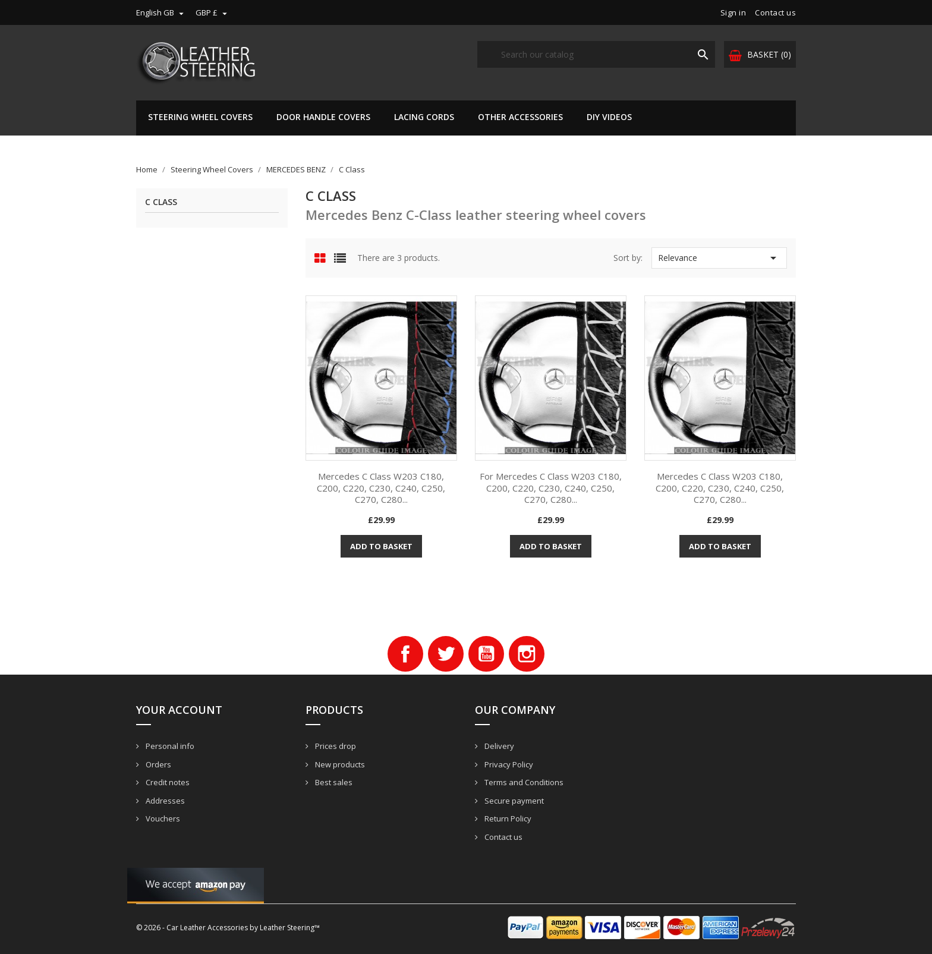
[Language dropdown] (161, 12)
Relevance (719, 258)
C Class (161, 202)
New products (339, 764)
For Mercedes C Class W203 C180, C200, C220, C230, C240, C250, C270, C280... (551, 488)
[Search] (596, 54)
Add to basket (381, 546)
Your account (179, 710)
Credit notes (167, 782)
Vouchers (162, 818)
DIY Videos (609, 116)
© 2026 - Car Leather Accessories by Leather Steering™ (228, 927)
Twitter (446, 654)
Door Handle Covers (323, 116)
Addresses (164, 800)
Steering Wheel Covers (200, 116)
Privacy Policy (508, 764)
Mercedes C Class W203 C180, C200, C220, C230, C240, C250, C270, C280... (381, 488)
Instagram (526, 654)
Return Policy (507, 818)
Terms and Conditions (523, 782)
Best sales (332, 782)
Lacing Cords (424, 116)
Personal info (169, 746)
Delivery (498, 746)
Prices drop (334, 746)
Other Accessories (520, 116)
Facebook (405, 654)
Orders (157, 764)
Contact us (775, 12)
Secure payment (513, 800)
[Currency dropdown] (213, 12)
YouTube (486, 654)
